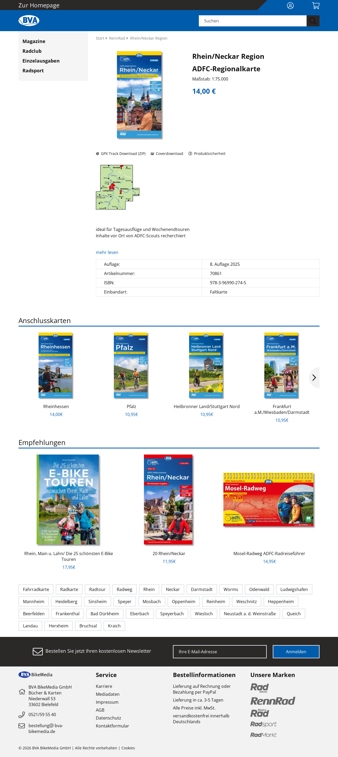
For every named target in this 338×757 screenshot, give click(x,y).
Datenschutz (108, 718)
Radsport (33, 70)
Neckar (173, 589)
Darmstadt (202, 589)
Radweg (124, 589)
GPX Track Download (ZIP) (120, 153)
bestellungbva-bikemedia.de (46, 728)
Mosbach (152, 601)
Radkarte (69, 589)
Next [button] (314, 377)
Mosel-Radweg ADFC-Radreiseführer (269, 553)
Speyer (125, 601)
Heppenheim (281, 601)
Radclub (31, 51)
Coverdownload (167, 153)
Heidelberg (66, 601)
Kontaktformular (112, 726)
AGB (100, 710)
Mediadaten (108, 694)
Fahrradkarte (36, 589)
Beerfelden (34, 614)
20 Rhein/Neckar (169, 553)
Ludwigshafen (294, 589)
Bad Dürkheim (105, 614)
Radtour (97, 589)
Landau (30, 626)
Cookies (128, 747)
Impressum (107, 702)
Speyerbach (172, 614)
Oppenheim (183, 601)
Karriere (104, 686)
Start (100, 38)
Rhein (149, 589)
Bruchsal (88, 626)
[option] (56, 375)
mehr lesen (107, 252)
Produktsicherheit (207, 153)
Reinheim (215, 601)
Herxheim (58, 626)
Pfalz (131, 406)
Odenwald (259, 589)
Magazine (33, 41)
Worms (231, 589)
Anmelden (296, 652)
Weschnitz (246, 601)
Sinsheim (97, 601)
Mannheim (33, 601)
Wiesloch (204, 614)
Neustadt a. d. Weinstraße (250, 614)
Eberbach (139, 614)
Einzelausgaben (41, 61)
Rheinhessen (56, 406)
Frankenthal (67, 614)
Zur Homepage (38, 5)
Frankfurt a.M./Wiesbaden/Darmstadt (281, 409)
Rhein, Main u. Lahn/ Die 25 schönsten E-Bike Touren (68, 556)
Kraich (114, 626)
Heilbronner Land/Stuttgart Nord (207, 406)
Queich (294, 614)
